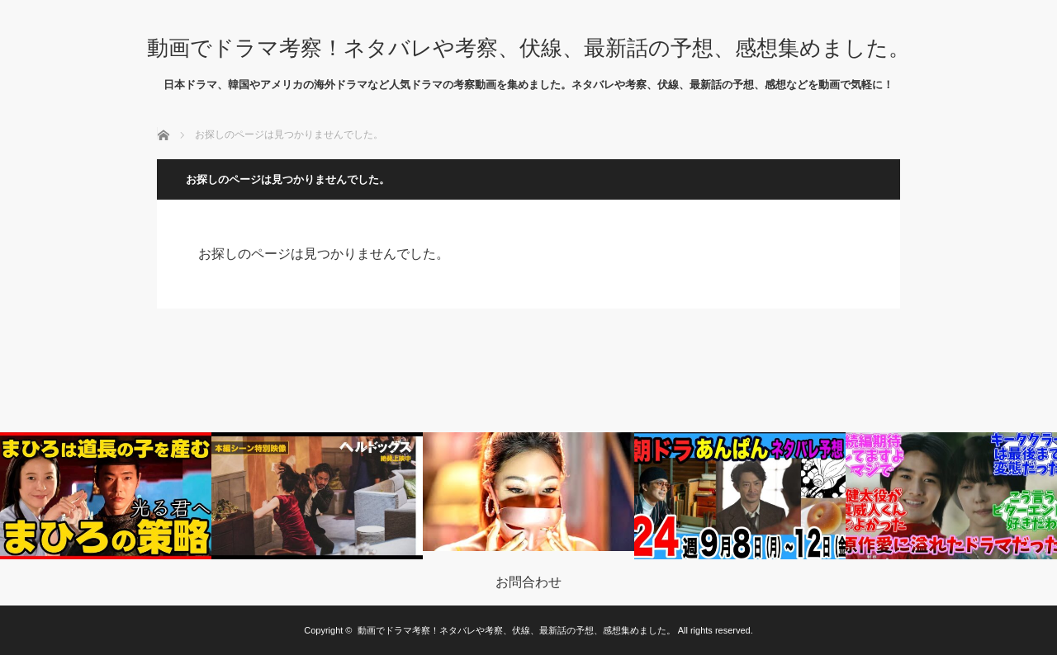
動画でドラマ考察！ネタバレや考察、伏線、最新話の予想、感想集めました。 (528, 48)
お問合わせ (528, 582)
